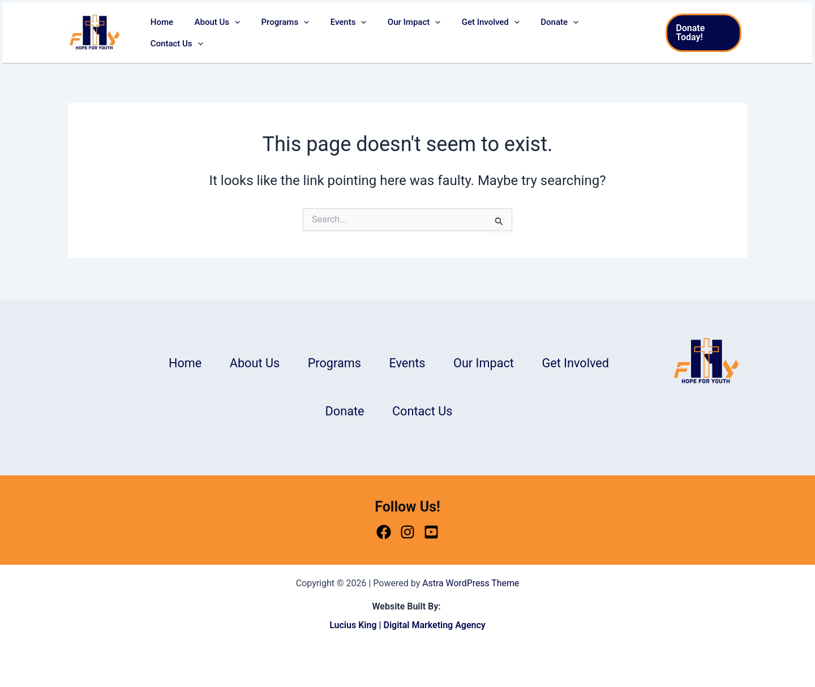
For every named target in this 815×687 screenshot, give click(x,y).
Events (351, 33)
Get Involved (484, 33)
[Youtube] (431, 532)
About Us (228, 33)
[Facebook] (383, 532)
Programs (292, 33)
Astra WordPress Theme (471, 583)
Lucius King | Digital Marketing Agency (407, 625)
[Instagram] (407, 532)
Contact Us (611, 33)
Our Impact (412, 33)
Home (177, 33)
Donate (549, 33)
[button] (246, 33)
